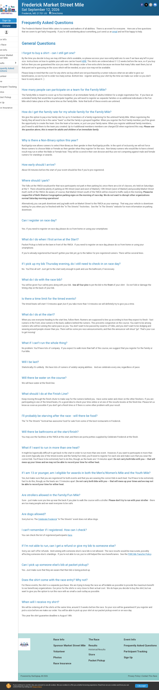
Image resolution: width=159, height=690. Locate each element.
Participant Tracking (12, 86)
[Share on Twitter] (146, 5)
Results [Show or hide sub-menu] (6, 63)
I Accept (142, 686)
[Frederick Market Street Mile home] (12, 9)
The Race (6, 44)
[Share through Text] (155, 5)
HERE (93, 64)
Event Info (7, 50)
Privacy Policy (37, 687)
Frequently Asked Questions (10, 69)
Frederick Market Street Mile (58, 5)
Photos (5, 92)
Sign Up (11, 20)
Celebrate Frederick (52, 525)
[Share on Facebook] (142, 5)
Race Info (7, 39)
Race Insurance (10, 107)
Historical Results (99, 659)
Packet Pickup (9, 97)
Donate (12, 25)
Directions (62, 13)
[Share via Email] (151, 5)
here (75, 541)
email (130, 31)
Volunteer (7, 76)
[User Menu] (11, 32)
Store (4, 81)
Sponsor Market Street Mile (10, 56)
